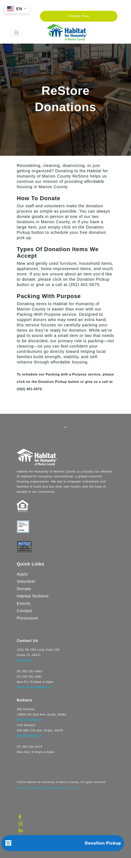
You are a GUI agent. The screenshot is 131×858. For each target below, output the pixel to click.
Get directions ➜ (29, 735)
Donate (24, 588)
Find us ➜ (24, 660)
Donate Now (78, 16)
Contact (24, 610)
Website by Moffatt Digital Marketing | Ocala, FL (49, 788)
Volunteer (26, 581)
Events (23, 603)
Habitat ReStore (33, 596)
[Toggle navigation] (16, 33)
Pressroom (27, 618)
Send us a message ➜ (33, 687)
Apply (22, 574)
